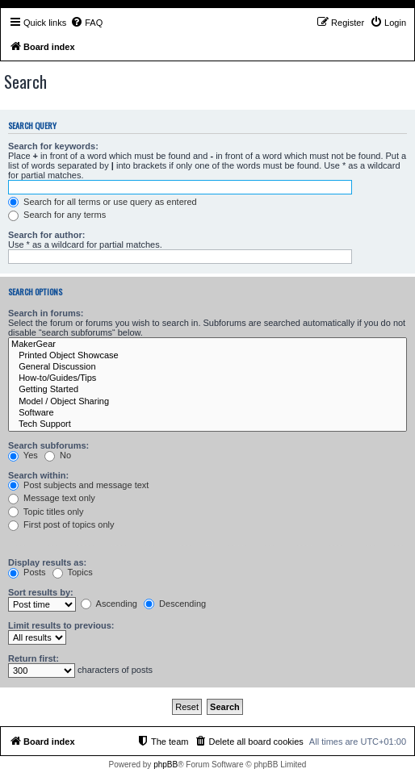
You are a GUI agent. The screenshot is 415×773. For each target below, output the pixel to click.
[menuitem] (86, 22)
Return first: (33, 658)
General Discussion (207, 367)
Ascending (109, 603)
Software (207, 413)
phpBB (165, 764)
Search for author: (46, 235)
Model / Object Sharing (207, 401)
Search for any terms (57, 214)
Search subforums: (48, 445)
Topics (72, 572)
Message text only (51, 498)
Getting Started (207, 389)
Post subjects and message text (78, 485)
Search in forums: (46, 313)
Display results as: (47, 562)
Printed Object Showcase (207, 355)
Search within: (38, 475)
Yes (23, 455)
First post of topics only (61, 524)
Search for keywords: (53, 146)
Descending (175, 603)
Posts (27, 572)
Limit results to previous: (61, 625)
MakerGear (207, 344)
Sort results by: (40, 592)
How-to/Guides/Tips (207, 378)
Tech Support (207, 424)
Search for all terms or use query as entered (102, 202)
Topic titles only (45, 511)
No (57, 455)
